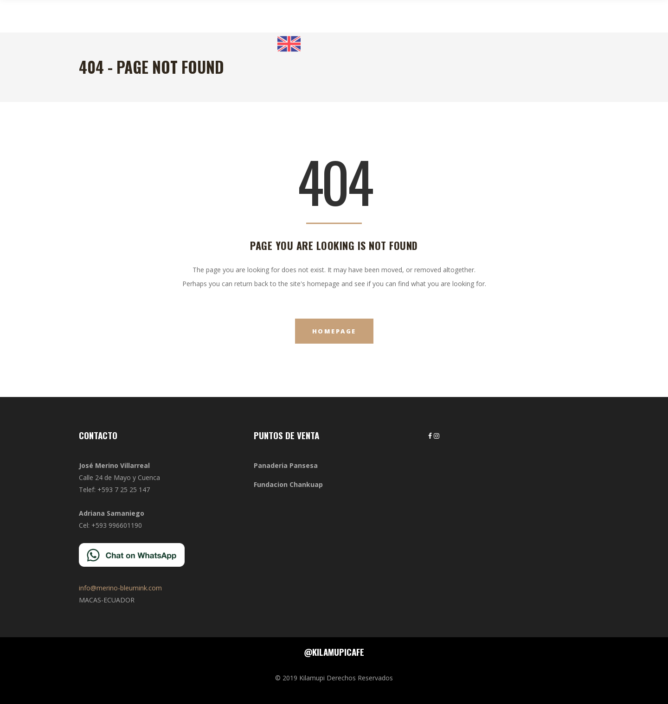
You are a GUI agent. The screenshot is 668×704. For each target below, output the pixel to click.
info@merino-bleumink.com (120, 587)
